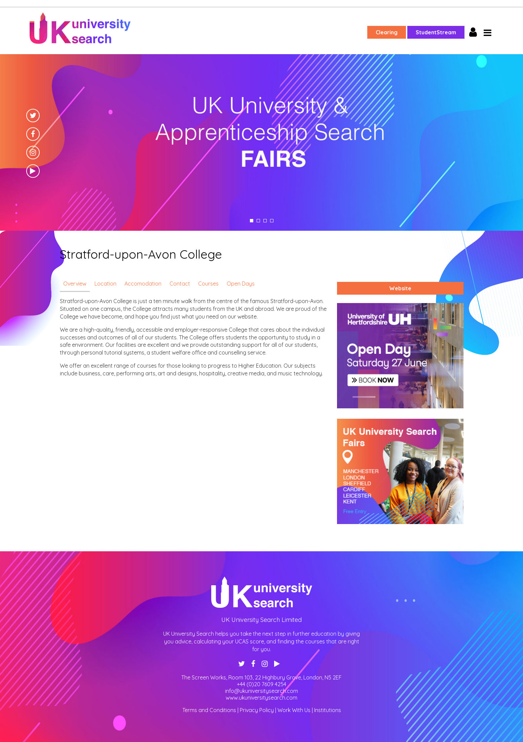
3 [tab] (265, 220)
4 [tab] (271, 220)
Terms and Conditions (209, 710)
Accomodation (142, 283)
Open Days (241, 283)
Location (105, 283)
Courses (208, 283)
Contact (180, 283)
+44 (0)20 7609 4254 (261, 684)
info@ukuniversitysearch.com (261, 691)
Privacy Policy (257, 710)
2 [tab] (258, 220)
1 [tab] (251, 220)
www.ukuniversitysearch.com (261, 697)
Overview (74, 283)
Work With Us (293, 710)
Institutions (327, 710)
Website (400, 288)
